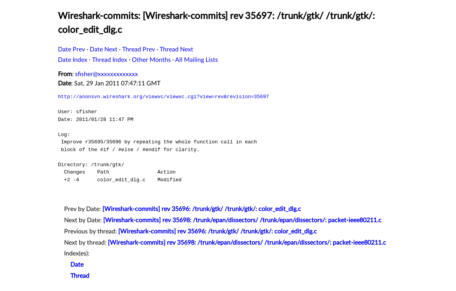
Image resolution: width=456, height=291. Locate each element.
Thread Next (176, 49)
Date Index (72, 60)
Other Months (151, 60)
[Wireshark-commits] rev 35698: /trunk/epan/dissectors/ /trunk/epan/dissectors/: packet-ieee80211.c (242, 220)
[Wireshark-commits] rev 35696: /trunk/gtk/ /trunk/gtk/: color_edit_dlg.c (201, 209)
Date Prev (71, 49)
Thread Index (109, 60)
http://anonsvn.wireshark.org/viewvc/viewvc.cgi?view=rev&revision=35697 (163, 96)
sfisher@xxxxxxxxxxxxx (106, 74)
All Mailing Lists (196, 60)
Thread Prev (138, 49)
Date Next (103, 49)
